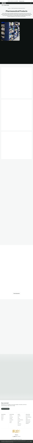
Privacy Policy (12, 439)
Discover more (21, 1)
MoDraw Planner (28, 421)
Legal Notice (16, 439)
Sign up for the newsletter (5, 408)
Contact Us (19, 425)
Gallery (11, 422)
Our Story (19, 415)
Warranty (19, 421)
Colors (27, 418)
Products (2, 415)
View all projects (16, 293)
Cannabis (11, 418)
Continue (31, 441)
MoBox (21, 439)
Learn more (27, 441)
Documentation (28, 415)
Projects (2, 418)
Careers (19, 418)
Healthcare (9, 8)
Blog (18, 422)
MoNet (19, 439)
